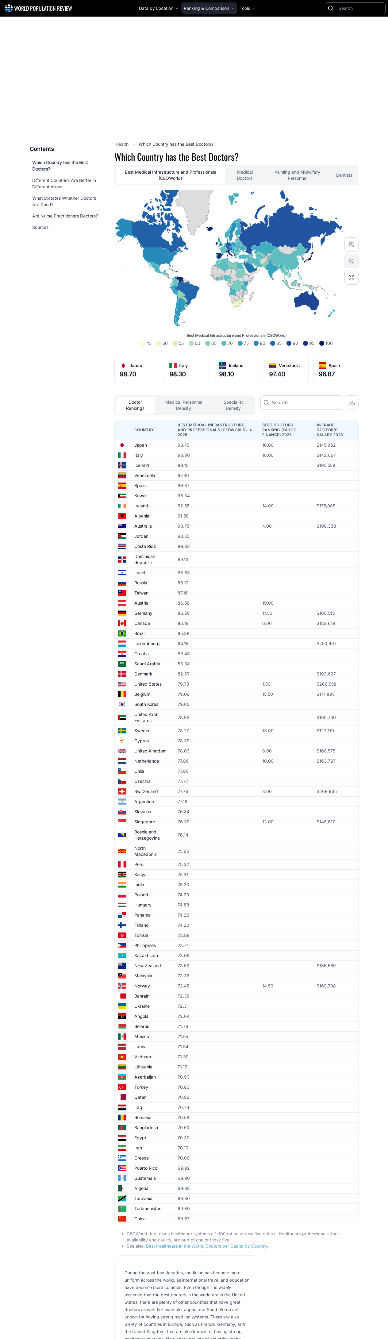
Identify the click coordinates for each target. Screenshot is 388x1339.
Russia (140, 582)
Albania (141, 515)
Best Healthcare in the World (174, 1246)
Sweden (142, 730)
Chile (139, 771)
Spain (334, 365)
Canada (142, 623)
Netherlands (146, 761)
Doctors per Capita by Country (236, 1246)
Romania (143, 1117)
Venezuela (289, 365)
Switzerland (146, 791)
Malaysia (143, 975)
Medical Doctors (245, 175)
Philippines (145, 945)
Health (123, 144)
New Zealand (147, 965)
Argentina (144, 801)
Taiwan (141, 592)
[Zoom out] (351, 261)
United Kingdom (150, 750)
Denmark (143, 673)
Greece (141, 1157)
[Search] (360, 8)
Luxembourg (147, 643)
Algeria (141, 1188)
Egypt (140, 1137)
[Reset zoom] (351, 278)
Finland (141, 925)
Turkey (141, 1087)
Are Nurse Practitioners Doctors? (65, 215)
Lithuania (143, 1066)
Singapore (144, 821)
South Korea (146, 704)
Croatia (141, 653)
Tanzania (143, 1198)
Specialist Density (233, 405)
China (140, 1218)
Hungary (143, 904)
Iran (138, 1147)
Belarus (141, 1026)
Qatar (140, 1097)
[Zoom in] (351, 244)
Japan (135, 365)
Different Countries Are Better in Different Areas (64, 183)
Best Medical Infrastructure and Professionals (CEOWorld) (170, 175)
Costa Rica (145, 546)
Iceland (236, 365)
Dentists (344, 175)
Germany (143, 613)
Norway (142, 985)
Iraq (138, 1107)
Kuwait (141, 495)
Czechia (142, 781)
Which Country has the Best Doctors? (60, 165)
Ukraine (142, 1006)
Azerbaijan (145, 1076)
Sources (40, 227)
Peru (139, 864)
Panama (142, 915)
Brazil (139, 633)
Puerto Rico (145, 1168)
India (139, 884)
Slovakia (142, 811)
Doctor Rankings (135, 405)
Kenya (140, 874)
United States (148, 684)
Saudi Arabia (147, 663)
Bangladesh (146, 1127)
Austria (141, 603)
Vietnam (142, 1056)
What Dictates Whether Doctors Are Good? (64, 201)
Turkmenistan (147, 1208)
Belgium (142, 694)
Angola (141, 1016)
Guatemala (145, 1178)
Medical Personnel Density (183, 405)
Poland (141, 894)
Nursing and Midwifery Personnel (297, 175)
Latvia (140, 1046)
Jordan (141, 536)
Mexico (141, 1036)
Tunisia (141, 935)
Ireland (141, 505)
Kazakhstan (146, 955)
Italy (183, 365)
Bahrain (141, 995)
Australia (143, 526)
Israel (139, 572)
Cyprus (141, 740)
